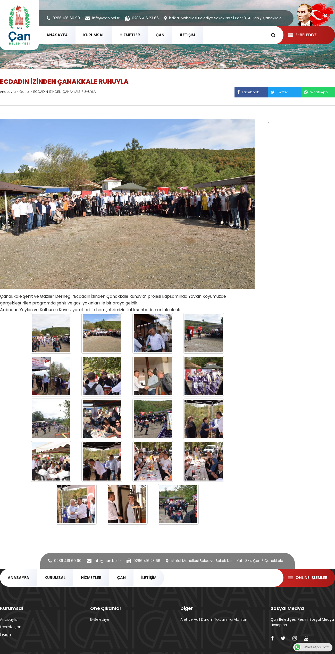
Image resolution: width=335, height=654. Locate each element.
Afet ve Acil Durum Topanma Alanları (213, 619)
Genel (24, 91)
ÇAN (160, 35)
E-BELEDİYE (302, 35)
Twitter (279, 92)
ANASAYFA (57, 35)
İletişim (6, 634)
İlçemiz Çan (10, 627)
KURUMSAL (93, 35)
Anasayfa (8, 91)
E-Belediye (99, 619)
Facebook (248, 92)
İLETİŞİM (187, 35)
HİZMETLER (130, 35)
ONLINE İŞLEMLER (308, 577)
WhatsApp (316, 92)
